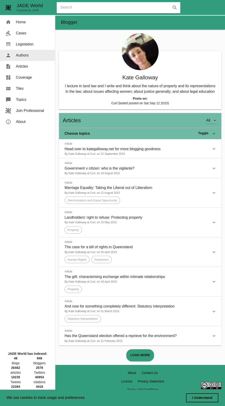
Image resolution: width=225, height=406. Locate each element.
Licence (126, 381)
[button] (140, 133)
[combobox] (120, 7)
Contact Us (150, 373)
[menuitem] (27, 22)
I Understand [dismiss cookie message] (202, 398)
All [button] (208, 120)
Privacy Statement (151, 381)
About (132, 373)
